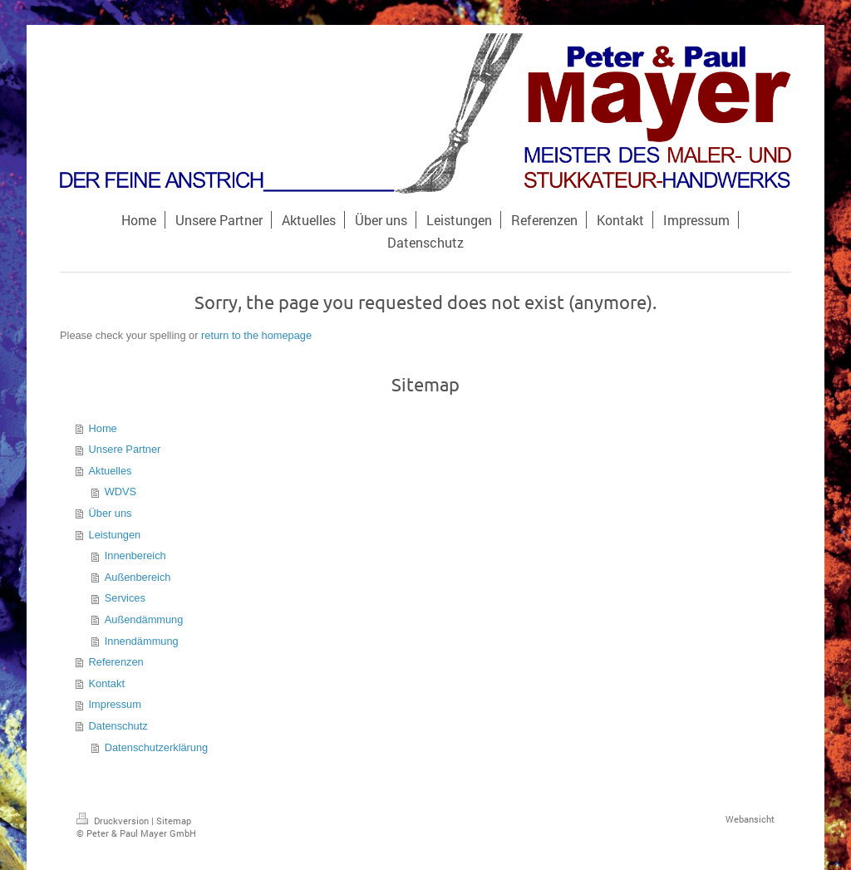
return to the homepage (256, 335)
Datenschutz (118, 726)
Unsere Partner (125, 449)
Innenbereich (135, 555)
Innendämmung (142, 641)
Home (103, 428)
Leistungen (115, 534)
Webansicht (750, 819)
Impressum (115, 704)
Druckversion (113, 820)
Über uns (110, 513)
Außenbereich (138, 577)
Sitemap (173, 820)
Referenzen (116, 662)
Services (125, 598)
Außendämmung (144, 619)
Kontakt (107, 683)
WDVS (120, 491)
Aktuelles (110, 470)
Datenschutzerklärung (156, 747)
